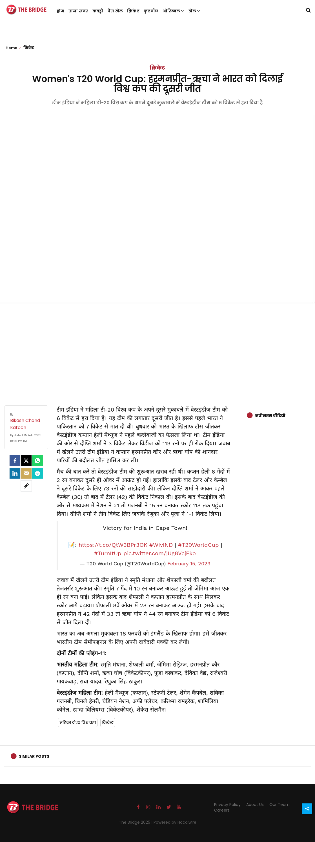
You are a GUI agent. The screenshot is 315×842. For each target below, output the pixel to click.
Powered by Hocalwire (175, 822)
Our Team (279, 804)
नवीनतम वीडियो (270, 415)
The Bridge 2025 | (136, 822)
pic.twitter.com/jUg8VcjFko (159, 553)
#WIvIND (161, 544)
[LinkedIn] (15, 473)
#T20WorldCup (198, 544)
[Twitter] (26, 460)
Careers (222, 810)
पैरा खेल (115, 11)
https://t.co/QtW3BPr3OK (113, 544)
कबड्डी (97, 11)
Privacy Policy (227, 804)
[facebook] (15, 460)
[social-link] (26, 486)
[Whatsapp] (37, 460)
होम (60, 11)
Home (13, 47)
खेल (194, 11)
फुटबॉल (151, 11)
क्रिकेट (133, 11)
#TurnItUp (107, 553)
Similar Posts (34, 756)
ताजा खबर (78, 11)
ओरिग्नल (173, 11)
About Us (255, 804)
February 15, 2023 (188, 563)
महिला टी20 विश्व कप (78, 722)
